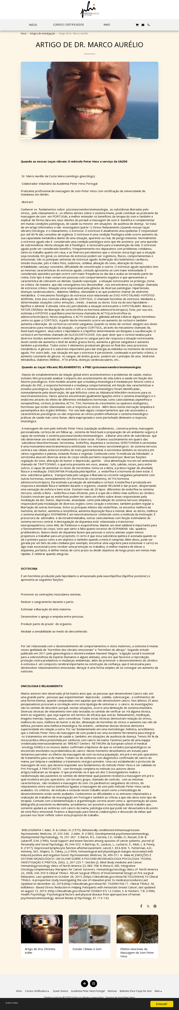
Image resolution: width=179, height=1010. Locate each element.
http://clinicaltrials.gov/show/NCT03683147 (77, 891)
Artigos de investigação (42, 33)
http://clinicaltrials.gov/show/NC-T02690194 (94, 883)
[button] (70, 25)
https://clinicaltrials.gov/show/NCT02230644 (113, 876)
